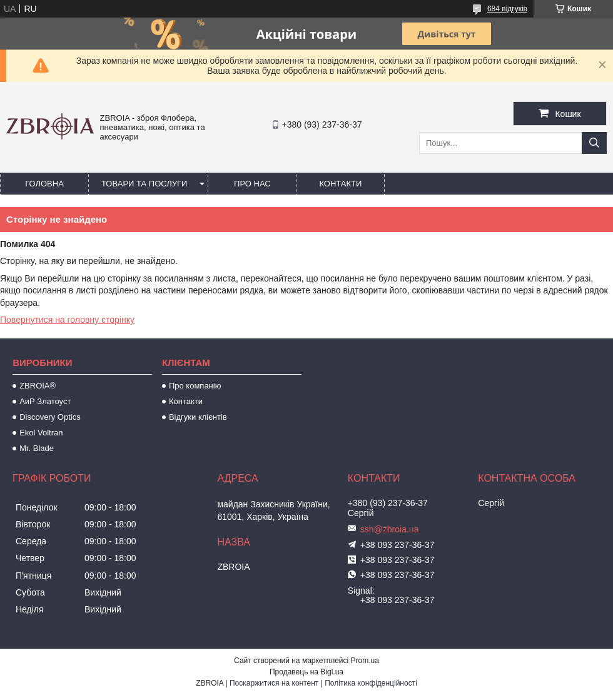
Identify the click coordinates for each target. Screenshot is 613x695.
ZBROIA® (37, 385)
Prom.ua (365, 660)
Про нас (252, 183)
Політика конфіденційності (371, 683)
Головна (44, 183)
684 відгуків (507, 8)
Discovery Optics (50, 417)
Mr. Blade (36, 448)
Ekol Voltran (41, 432)
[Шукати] (594, 143)
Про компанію (195, 385)
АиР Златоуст (45, 401)
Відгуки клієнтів (198, 417)
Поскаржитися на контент (274, 683)
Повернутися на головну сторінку (67, 320)
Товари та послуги (144, 183)
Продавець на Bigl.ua (306, 671)
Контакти (340, 183)
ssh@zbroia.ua (389, 529)
